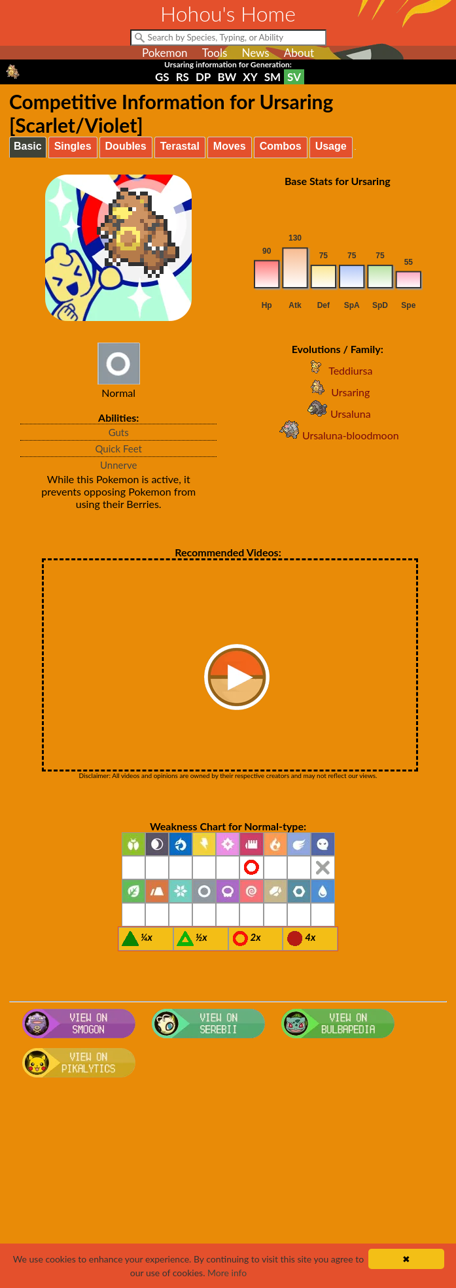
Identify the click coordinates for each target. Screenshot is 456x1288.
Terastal (180, 146)
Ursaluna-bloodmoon (337, 435)
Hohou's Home (228, 13)
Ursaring (337, 392)
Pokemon (165, 52)
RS (182, 77)
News (255, 52)
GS (162, 77)
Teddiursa (337, 370)
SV (294, 77)
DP (203, 77)
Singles (73, 146)
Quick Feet (118, 448)
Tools (215, 52)
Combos (281, 146)
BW (226, 77)
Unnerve (118, 465)
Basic (28, 146)
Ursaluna (337, 413)
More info (227, 1272)
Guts (119, 432)
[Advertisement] (228, 1187)
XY (250, 77)
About (299, 52)
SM (272, 77)
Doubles (126, 146)
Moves (229, 146)
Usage (331, 146)
